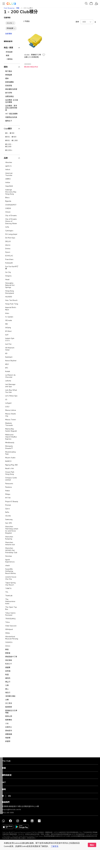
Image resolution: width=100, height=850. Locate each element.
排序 (77, 22)
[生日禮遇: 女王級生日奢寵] (11, 101)
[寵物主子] (11, 121)
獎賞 (17, 8)
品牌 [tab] (6, 158)
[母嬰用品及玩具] (11, 117)
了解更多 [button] (55, 846)
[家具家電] (11, 86)
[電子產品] (11, 71)
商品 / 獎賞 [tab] (8, 47)
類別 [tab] (6, 67)
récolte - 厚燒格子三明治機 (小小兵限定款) (32, 56)
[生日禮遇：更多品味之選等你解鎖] (11, 108)
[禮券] (11, 79)
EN (9, 796)
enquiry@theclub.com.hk (11, 809)
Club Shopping (9, 8)
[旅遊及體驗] (11, 82)
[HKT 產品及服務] (11, 114)
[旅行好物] (11, 93)
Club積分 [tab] (8, 128)
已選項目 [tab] (7, 18)
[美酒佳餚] (11, 75)
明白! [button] (92, 845)
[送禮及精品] (11, 96)
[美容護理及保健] (11, 89)
